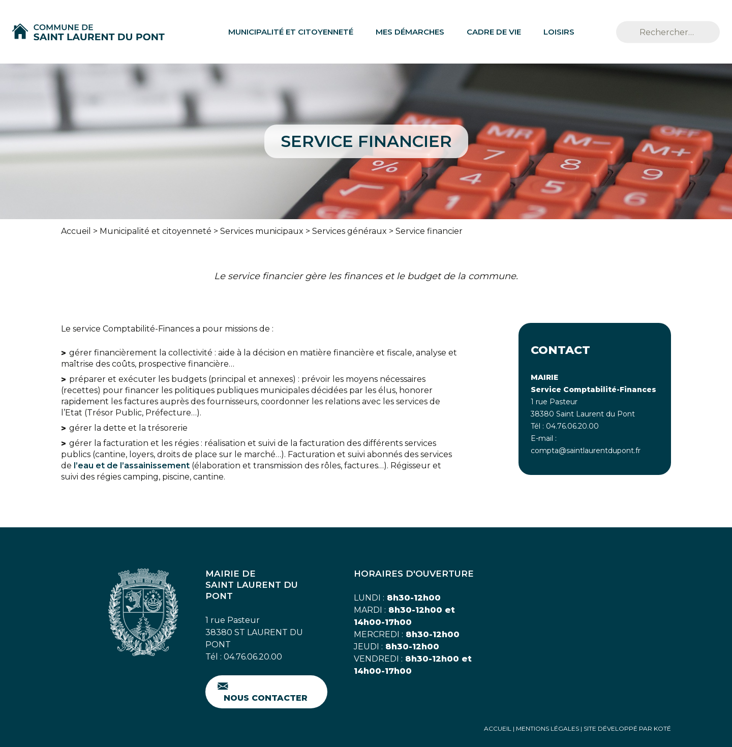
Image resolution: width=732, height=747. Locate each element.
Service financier (429, 231)
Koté (662, 728)
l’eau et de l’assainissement (132, 465)
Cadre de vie (494, 32)
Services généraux (349, 231)
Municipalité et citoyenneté (290, 32)
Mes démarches (410, 32)
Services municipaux (261, 231)
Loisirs (558, 32)
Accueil (76, 231)
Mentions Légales (547, 728)
